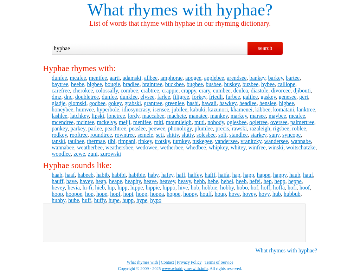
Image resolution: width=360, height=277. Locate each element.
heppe (295, 181)
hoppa (157, 194)
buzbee (250, 84)
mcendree (62, 122)
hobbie (209, 188)
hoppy (190, 194)
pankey (60, 128)
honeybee (62, 109)
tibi (111, 141)
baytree (60, 84)
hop (89, 194)
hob (195, 188)
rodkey (59, 135)
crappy (189, 91)
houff (206, 194)
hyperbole (108, 109)
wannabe (301, 141)
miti (158, 122)
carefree (61, 91)
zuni (93, 154)
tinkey (145, 141)
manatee (198, 116)
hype (141, 200)
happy (280, 175)
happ (248, 175)
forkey (199, 97)
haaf (70, 175)
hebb (199, 181)
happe (263, 175)
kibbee (262, 109)
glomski (77, 103)
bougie (112, 84)
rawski (239, 128)
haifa (223, 175)
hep (267, 181)
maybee (277, 116)
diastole (259, 91)
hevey (58, 188)
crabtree (150, 91)
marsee (258, 116)
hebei (227, 181)
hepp (280, 181)
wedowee (146, 147)
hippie (153, 188)
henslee (267, 103)
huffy (99, 200)
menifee (98, 78)
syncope (291, 135)
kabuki (198, 109)
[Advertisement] (174, 223)
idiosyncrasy (136, 109)
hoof (305, 188)
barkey (275, 78)
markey (239, 116)
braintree (152, 84)
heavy (184, 181)
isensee (161, 109)
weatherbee (90, 147)
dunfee (59, 78)
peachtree (115, 128)
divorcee (280, 91)
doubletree (87, 97)
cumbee (222, 91)
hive (183, 188)
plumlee (203, 128)
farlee (163, 97)
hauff (57, 181)
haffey (195, 175)
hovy (264, 194)
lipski (98, 116)
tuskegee (202, 141)
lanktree (306, 109)
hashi (193, 103)
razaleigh (260, 128)
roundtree (101, 135)
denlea (240, 91)
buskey (231, 84)
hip (111, 188)
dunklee (129, 97)
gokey (115, 103)
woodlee (61, 154)
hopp (141, 194)
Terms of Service (219, 262)
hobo (242, 188)
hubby (58, 200)
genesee (288, 97)
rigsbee (281, 128)
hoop (57, 194)
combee (129, 91)
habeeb (86, 175)
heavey (167, 181)
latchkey (79, 116)
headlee (248, 103)
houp (220, 194)
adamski (132, 78)
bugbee (195, 84)
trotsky (162, 141)
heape (115, 181)
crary (204, 91)
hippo (168, 188)
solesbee (206, 135)
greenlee (174, 103)
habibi (119, 175)
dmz (57, 97)
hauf (308, 175)
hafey (167, 175)
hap (236, 175)
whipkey (218, 147)
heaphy (133, 181)
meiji (124, 122)
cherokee (83, 91)
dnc (68, 97)
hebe (212, 181)
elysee (147, 97)
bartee (293, 78)
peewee (156, 128)
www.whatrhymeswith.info (185, 268)
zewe (79, 154)
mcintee (85, 122)
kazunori (218, 109)
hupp (128, 200)
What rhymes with (150, 9)
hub (276, 194)
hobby (227, 188)
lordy (134, 116)
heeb (241, 181)
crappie (170, 91)
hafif (210, 175)
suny (274, 135)
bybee (268, 84)
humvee (85, 109)
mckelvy (106, 122)
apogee (193, 78)
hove (234, 194)
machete (176, 116)
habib (102, 175)
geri (303, 97)
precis (222, 128)
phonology (180, 128)
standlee (238, 135)
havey (86, 181)
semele (145, 135)
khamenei (241, 109)
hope (101, 194)
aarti (115, 78)
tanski (58, 141)
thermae (96, 141)
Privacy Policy (189, 262)
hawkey (228, 103)
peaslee (137, 128)
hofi (292, 188)
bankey (257, 78)
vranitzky (250, 141)
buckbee (174, 84)
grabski (132, 103)
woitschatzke (301, 147)
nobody (215, 122)
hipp (122, 188)
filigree (181, 97)
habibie (137, 175)
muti (199, 122)
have (71, 181)
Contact (167, 262)
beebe (77, 84)
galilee (250, 97)
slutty (187, 135)
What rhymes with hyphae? (286, 250)
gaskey (268, 97)
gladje (58, 103)
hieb (100, 188)
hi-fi (87, 188)
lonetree (116, 116)
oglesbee (236, 122)
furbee (233, 97)
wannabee (63, 147)
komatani (283, 109)
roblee (299, 128)
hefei (255, 181)
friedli (216, 97)
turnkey (181, 141)
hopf (115, 194)
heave (150, 181)
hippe (136, 188)
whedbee (196, 147)
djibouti (302, 91)
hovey (249, 194)
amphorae (171, 78)
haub (294, 175)
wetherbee (171, 147)
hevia (74, 188)
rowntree (125, 135)
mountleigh (179, 122)
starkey (258, 135)
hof (254, 188)
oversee (279, 122)
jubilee (179, 109)
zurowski (111, 154)
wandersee (276, 141)
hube (73, 200)
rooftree (79, 135)
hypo (155, 200)
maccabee (153, 116)
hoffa (279, 188)
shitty (173, 135)
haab (57, 175)
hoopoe (74, 194)
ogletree (258, 122)
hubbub (292, 194)
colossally (107, 91)
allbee (151, 78)
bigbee (94, 84)
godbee (97, 103)
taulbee (76, 141)
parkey (77, 128)
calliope (286, 84)
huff (86, 200)
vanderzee (226, 141)
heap (101, 181)
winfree (256, 147)
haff (180, 175)
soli (222, 135)
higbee (286, 103)
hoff (265, 188)
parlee (95, 128)
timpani (126, 141)
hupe (114, 200)
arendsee (236, 78)
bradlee (131, 84)
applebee (214, 78)
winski (275, 147)
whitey (238, 147)
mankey (219, 116)
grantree (153, 103)
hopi (128, 194)
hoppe (173, 194)
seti (160, 135)
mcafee (78, 78)
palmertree (302, 122)
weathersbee (119, 147)
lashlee (59, 116)
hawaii (209, 103)
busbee (213, 84)
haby (153, 175)
